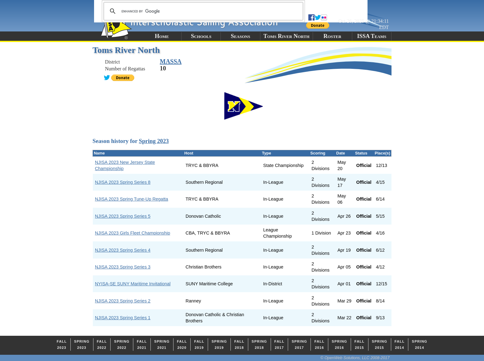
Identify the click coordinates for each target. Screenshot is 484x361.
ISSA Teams (371, 36)
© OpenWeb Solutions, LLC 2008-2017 (355, 357)
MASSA (171, 61)
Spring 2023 (154, 141)
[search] (202, 11)
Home (162, 36)
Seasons (240, 36)
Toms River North (286, 36)
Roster (332, 36)
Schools (201, 36)
